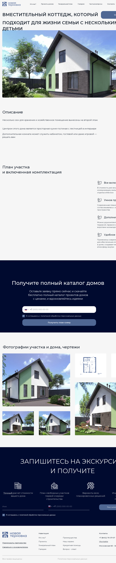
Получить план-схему (59, 322)
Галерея (42, 549)
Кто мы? (42, 538)
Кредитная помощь (72, 545)
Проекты (43, 542)
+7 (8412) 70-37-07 (107, 538)
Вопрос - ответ (69, 549)
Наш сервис (68, 542)
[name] (23, 506)
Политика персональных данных (72, 559)
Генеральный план (47, 545)
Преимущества (70, 538)
